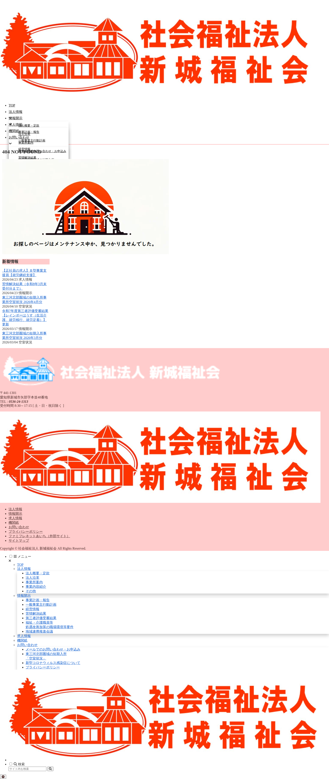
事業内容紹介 (36, 586)
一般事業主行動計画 (41, 604)
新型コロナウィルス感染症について (53, 663)
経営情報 (32, 609)
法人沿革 (32, 577)
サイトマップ (19, 540)
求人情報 (15, 518)
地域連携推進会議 (39, 631)
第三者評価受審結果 (41, 618)
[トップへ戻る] (3, 777)
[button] (50, 769)
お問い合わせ (19, 527)
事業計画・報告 (38, 600)
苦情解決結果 (36, 613)
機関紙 (14, 522)
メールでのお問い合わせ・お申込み (53, 649)
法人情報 (15, 509)
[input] (27, 769)
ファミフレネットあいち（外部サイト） (39, 536)
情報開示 (15, 513)
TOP (20, 564)
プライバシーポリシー (26, 531)
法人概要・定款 (38, 573)
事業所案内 (34, 582)
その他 (31, 591)
